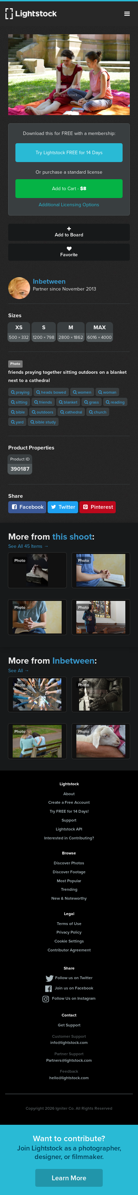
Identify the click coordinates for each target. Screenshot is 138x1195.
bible (18, 412)
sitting (19, 402)
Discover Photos (69, 863)
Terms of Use (69, 923)
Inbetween (49, 281)
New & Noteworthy (69, 898)
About (69, 794)
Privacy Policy (69, 932)
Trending (69, 889)
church (97, 412)
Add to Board (69, 232)
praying (20, 392)
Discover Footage (69, 872)
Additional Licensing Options (69, 204)
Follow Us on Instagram (74, 998)
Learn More (69, 1178)
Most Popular (69, 881)
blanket (68, 402)
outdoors (42, 412)
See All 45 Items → (28, 546)
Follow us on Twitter (73, 978)
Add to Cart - (69, 188)
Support (69, 820)
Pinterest (97, 507)
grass (91, 402)
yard (17, 422)
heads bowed (51, 392)
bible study (43, 422)
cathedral (71, 412)
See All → (18, 670)
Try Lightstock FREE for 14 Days (69, 152)
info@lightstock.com (69, 1042)
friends (43, 402)
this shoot (72, 536)
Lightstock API (69, 829)
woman (107, 392)
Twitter (63, 507)
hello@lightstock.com (69, 1078)
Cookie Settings (69, 941)
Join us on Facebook (74, 988)
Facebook (27, 507)
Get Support (69, 1025)
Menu (127, 13)
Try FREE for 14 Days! (69, 811)
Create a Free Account (69, 802)
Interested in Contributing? (69, 838)
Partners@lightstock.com (69, 1060)
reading (115, 402)
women (82, 392)
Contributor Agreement (69, 950)
